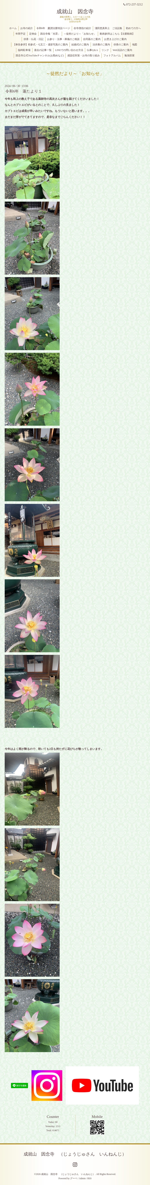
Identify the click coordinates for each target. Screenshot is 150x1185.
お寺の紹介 (26, 28)
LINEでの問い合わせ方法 (69, 50)
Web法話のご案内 (122, 50)
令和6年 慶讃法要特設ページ (53, 28)
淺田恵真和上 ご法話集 (108, 28)
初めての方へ (133, 28)
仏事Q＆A (92, 50)
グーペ (73, 1178)
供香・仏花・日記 (34, 39)
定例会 (33, 33)
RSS (89, 1178)
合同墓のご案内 (91, 39)
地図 (134, 44)
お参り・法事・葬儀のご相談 (63, 39)
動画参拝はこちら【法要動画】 (117, 33)
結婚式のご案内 (80, 44)
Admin (82, 1178)
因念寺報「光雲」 (50, 33)
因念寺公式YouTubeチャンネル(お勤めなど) (40, 55)
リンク (105, 50)
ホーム (13, 28)
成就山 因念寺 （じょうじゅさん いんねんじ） (75, 1154)
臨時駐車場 (24, 50)
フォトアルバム (112, 55)
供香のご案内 (121, 44)
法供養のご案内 (101, 44)
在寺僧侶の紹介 (82, 28)
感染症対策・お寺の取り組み (83, 55)
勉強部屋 (129, 55)
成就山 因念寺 (75, 11)
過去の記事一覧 (43, 50)
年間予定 (20, 33)
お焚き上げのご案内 (115, 39)
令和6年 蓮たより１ (23, 91)
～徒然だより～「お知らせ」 (80, 33)
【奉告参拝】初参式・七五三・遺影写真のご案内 (40, 44)
